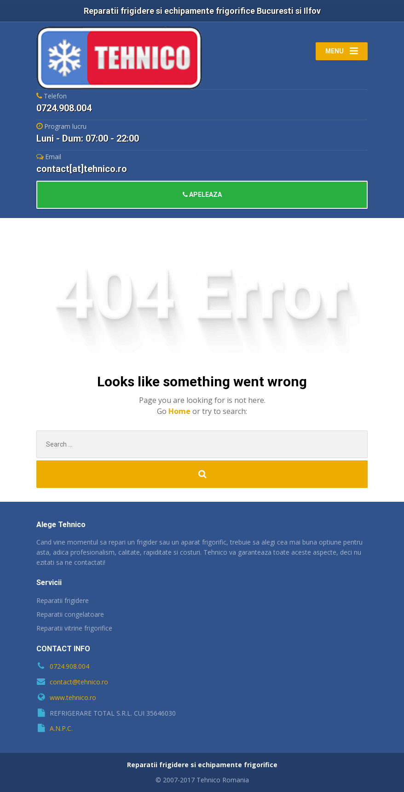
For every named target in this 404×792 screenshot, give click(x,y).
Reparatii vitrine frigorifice (74, 628)
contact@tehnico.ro (79, 681)
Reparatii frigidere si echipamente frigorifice (202, 764)
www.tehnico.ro (73, 697)
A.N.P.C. (61, 728)
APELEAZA (202, 194)
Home (180, 411)
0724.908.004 (69, 666)
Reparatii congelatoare (70, 614)
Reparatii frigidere (62, 600)
